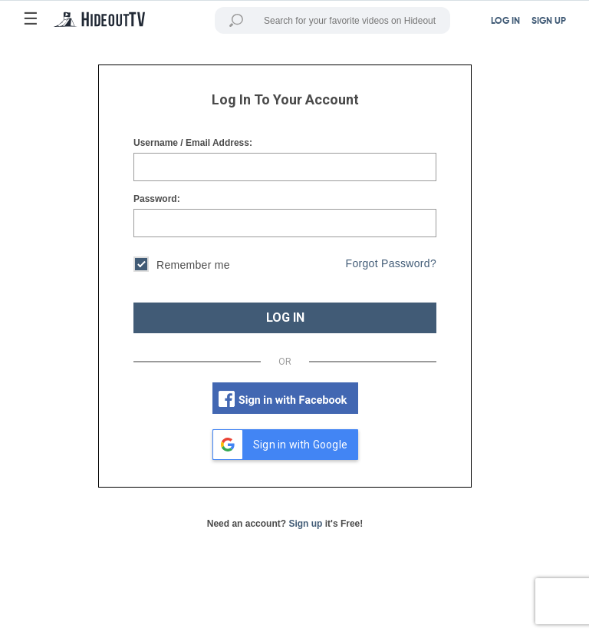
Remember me (181, 266)
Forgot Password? (391, 263)
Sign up (305, 523)
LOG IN (285, 317)
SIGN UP (548, 21)
